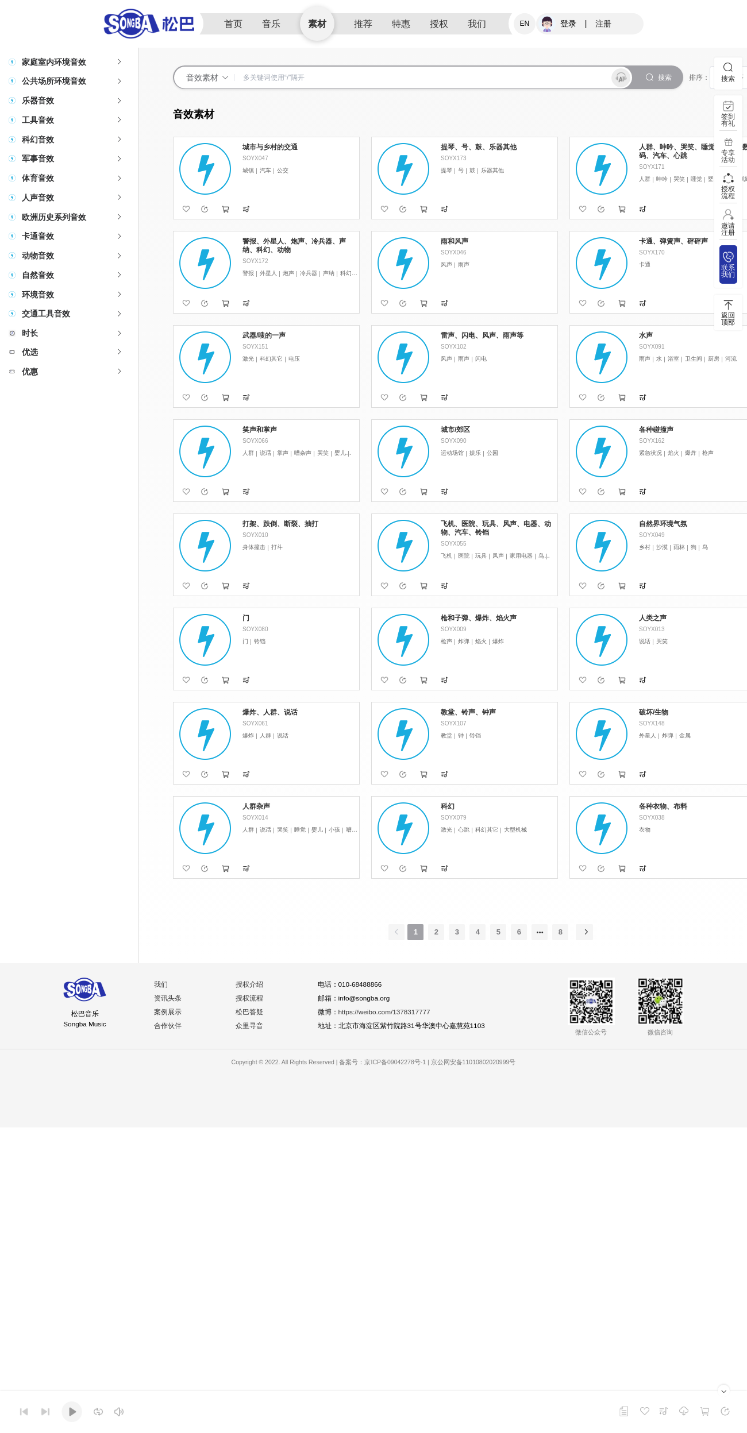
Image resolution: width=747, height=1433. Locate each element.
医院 (463, 556)
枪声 (708, 453)
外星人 (268, 273)
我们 (477, 24)
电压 (294, 359)
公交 (282, 170)
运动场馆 (452, 453)
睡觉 (696, 179)
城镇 (248, 170)
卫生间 (693, 359)
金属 (685, 735)
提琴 (446, 170)
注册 (603, 23)
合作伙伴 (168, 1026)
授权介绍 (250, 985)
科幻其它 (351, 273)
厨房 (713, 359)
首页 (233, 24)
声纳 (328, 273)
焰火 (673, 453)
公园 (492, 453)
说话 (265, 453)
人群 (644, 179)
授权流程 (250, 999)
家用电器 (521, 556)
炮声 (288, 273)
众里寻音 (250, 1026)
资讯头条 (168, 999)
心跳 (463, 829)
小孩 (334, 829)
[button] (69, 62)
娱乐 (475, 453)
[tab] (69, 62)
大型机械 (515, 829)
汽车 (265, 170)
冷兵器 (308, 273)
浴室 (673, 359)
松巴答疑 (250, 1013)
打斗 (277, 547)
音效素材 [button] (207, 77)
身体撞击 (253, 547)
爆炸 (690, 453)
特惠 (401, 24)
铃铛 (259, 641)
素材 (317, 24)
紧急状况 (650, 453)
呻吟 (662, 179)
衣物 (644, 829)
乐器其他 (492, 170)
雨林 (679, 547)
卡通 (644, 264)
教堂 (446, 735)
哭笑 (679, 179)
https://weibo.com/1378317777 (386, 1013)
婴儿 (713, 179)
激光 (248, 359)
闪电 (481, 359)
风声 (446, 264)
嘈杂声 (302, 453)
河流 (731, 359)
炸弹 (463, 641)
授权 (439, 24)
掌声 (282, 453)
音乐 (271, 24)
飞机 (446, 556)
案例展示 (168, 1013)
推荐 (363, 24)
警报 (248, 273)
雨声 (463, 264)
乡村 (644, 547)
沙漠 (662, 547)
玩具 (481, 556)
